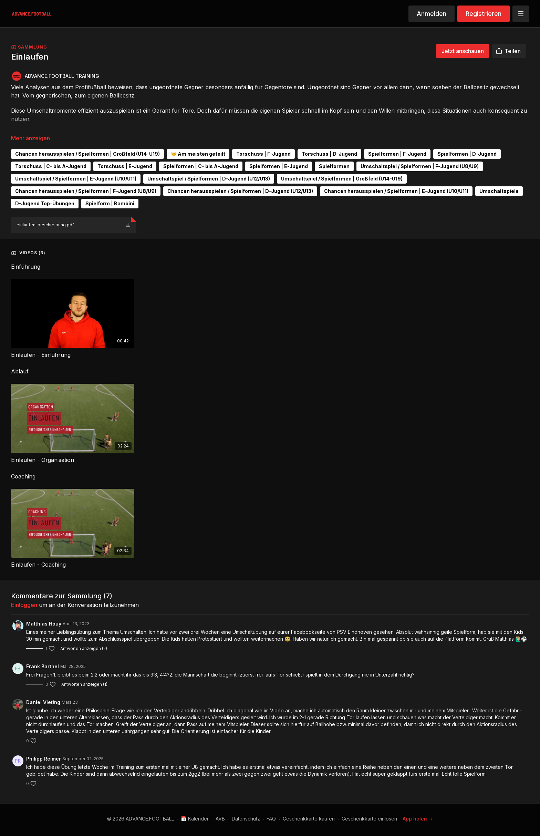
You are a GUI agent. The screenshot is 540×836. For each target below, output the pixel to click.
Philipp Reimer (43, 759)
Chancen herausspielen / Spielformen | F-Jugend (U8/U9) (85, 191)
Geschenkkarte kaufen (309, 819)
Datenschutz (246, 819)
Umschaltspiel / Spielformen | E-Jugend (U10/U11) (75, 179)
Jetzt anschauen (463, 51)
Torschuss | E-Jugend (124, 166)
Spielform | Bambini (109, 203)
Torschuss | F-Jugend (263, 154)
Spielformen (334, 166)
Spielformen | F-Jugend (397, 154)
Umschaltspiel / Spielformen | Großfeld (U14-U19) (342, 179)
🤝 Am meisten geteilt (198, 154)
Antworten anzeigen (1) (84, 684)
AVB (220, 819)
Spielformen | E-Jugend (278, 166)
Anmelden (431, 13)
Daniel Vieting (43, 702)
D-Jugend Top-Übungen (44, 203)
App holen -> (418, 819)
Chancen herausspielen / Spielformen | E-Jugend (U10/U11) (396, 191)
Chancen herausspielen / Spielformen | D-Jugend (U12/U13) (240, 191)
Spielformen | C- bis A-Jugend (200, 166)
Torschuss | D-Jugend (329, 154)
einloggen (24, 604)
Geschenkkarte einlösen (369, 819)
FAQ (271, 819)
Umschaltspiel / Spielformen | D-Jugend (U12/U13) (208, 179)
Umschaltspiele (499, 191)
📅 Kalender (195, 819)
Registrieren (483, 13)
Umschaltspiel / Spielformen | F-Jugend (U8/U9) (420, 166)
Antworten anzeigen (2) (83, 648)
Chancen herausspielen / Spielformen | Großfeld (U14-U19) (87, 154)
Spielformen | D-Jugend (467, 154)
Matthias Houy (43, 624)
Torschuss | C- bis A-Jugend (50, 166)
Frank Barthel (42, 666)
